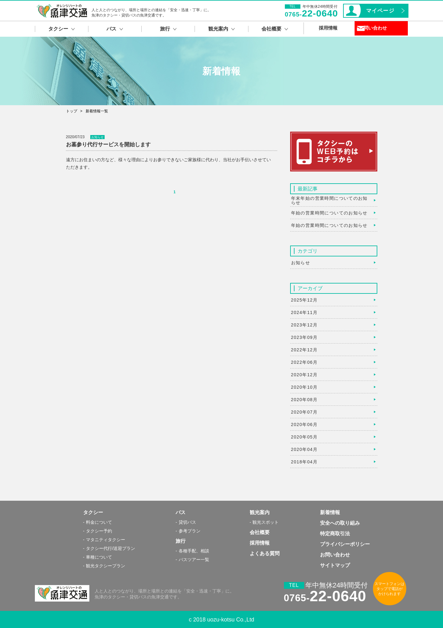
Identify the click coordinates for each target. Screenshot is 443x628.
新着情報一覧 (97, 111)
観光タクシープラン (105, 566)
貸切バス (187, 522)
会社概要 (260, 532)
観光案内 (260, 512)
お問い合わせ (384, 28)
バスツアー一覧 (194, 559)
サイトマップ (335, 565)
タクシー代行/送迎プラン (110, 548)
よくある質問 (265, 553)
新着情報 (330, 512)
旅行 (181, 541)
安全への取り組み (340, 523)
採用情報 (260, 543)
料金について (99, 522)
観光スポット (265, 522)
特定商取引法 (335, 533)
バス (181, 512)
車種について (99, 557)
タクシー (93, 512)
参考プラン (189, 531)
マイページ (380, 11)
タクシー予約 (99, 531)
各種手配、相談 (194, 551)
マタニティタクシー (105, 539)
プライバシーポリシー (345, 544)
